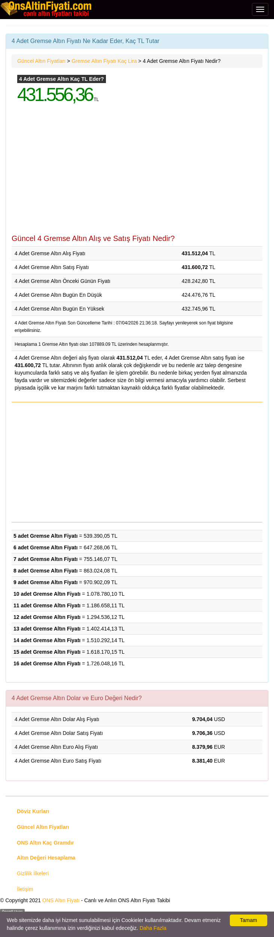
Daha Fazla (153, 928)
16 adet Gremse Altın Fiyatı (46, 663)
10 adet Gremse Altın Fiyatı (46, 594)
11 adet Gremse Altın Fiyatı (46, 605)
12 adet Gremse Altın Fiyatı (46, 617)
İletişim (25, 889)
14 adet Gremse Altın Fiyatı (46, 640)
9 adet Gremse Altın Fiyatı (45, 582)
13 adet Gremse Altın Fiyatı (46, 629)
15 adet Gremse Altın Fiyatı (46, 652)
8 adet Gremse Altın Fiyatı (45, 571)
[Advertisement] (137, 174)
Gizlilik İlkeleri (33, 873)
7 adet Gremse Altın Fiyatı (45, 559)
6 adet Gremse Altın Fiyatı (45, 547)
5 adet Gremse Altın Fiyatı (45, 536)
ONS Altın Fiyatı (61, 900)
